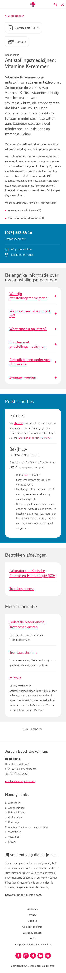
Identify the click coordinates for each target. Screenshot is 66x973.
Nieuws (12, 841)
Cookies (32, 920)
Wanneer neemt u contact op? (33, 313)
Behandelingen (16, 812)
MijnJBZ (18, 423)
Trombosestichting (23, 652)
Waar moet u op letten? (33, 328)
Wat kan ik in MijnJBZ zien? (34, 438)
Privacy (32, 914)
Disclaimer (32, 908)
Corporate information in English (33, 944)
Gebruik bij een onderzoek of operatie (33, 362)
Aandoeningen (16, 807)
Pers (32, 938)
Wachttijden (14, 832)
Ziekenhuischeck (32, 932)
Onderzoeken (15, 817)
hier (26, 475)
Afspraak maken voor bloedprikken (28, 827)
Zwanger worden (33, 377)
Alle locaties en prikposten (20, 781)
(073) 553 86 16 (18, 233)
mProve (15, 678)
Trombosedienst (21, 589)
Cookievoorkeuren (32, 926)
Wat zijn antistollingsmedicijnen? (33, 296)
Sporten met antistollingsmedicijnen (33, 344)
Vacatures (13, 836)
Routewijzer (15, 822)
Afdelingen (14, 803)
